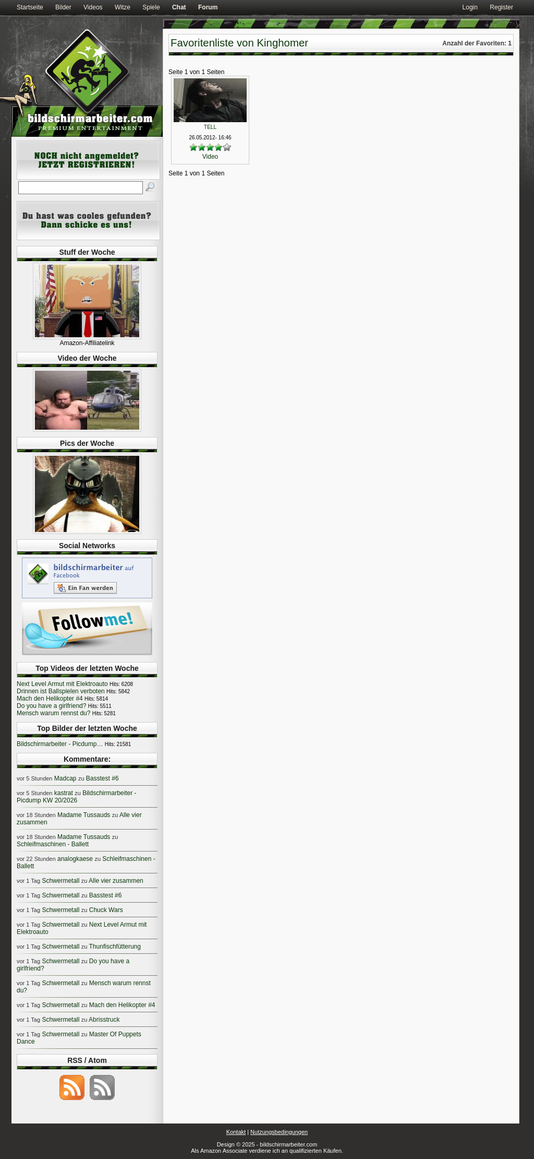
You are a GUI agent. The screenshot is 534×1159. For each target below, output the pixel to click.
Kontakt (236, 1132)
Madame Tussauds (83, 815)
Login (470, 7)
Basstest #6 (102, 778)
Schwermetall (60, 880)
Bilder (63, 7)
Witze (122, 7)
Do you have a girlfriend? (51, 705)
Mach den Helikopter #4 (50, 698)
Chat (179, 7)
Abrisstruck (104, 1019)
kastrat (63, 793)
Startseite (30, 7)
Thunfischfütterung (115, 946)
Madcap (65, 778)
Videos (92, 7)
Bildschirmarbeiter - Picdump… (60, 744)
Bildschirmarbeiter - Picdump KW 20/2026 (77, 796)
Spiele (151, 7)
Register (501, 7)
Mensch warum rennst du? (53, 713)
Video (210, 156)
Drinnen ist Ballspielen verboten (61, 691)
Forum (207, 7)
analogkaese (75, 858)
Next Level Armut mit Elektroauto (62, 684)
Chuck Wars (106, 910)
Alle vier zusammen (116, 880)
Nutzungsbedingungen (279, 1132)
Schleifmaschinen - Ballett (53, 844)
